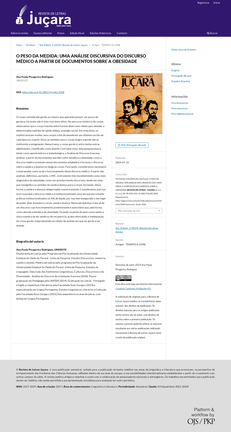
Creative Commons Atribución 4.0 (133, 288)
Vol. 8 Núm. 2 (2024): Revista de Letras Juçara (63, 45)
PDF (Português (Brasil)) (133, 145)
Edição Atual (77, 33)
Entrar (216, 2)
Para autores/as (179, 108)
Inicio (19, 45)
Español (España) (180, 81)
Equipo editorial (43, 33)
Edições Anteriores (100, 33)
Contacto (122, 33)
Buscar (212, 33)
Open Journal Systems (183, 49)
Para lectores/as (179, 102)
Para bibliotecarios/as (182, 113)
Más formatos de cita (129, 210)
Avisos (60, 33)
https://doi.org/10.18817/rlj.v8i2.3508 (43, 92)
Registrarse (203, 2)
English (175, 70)
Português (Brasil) (181, 75)
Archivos (30, 45)
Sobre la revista (19, 33)
